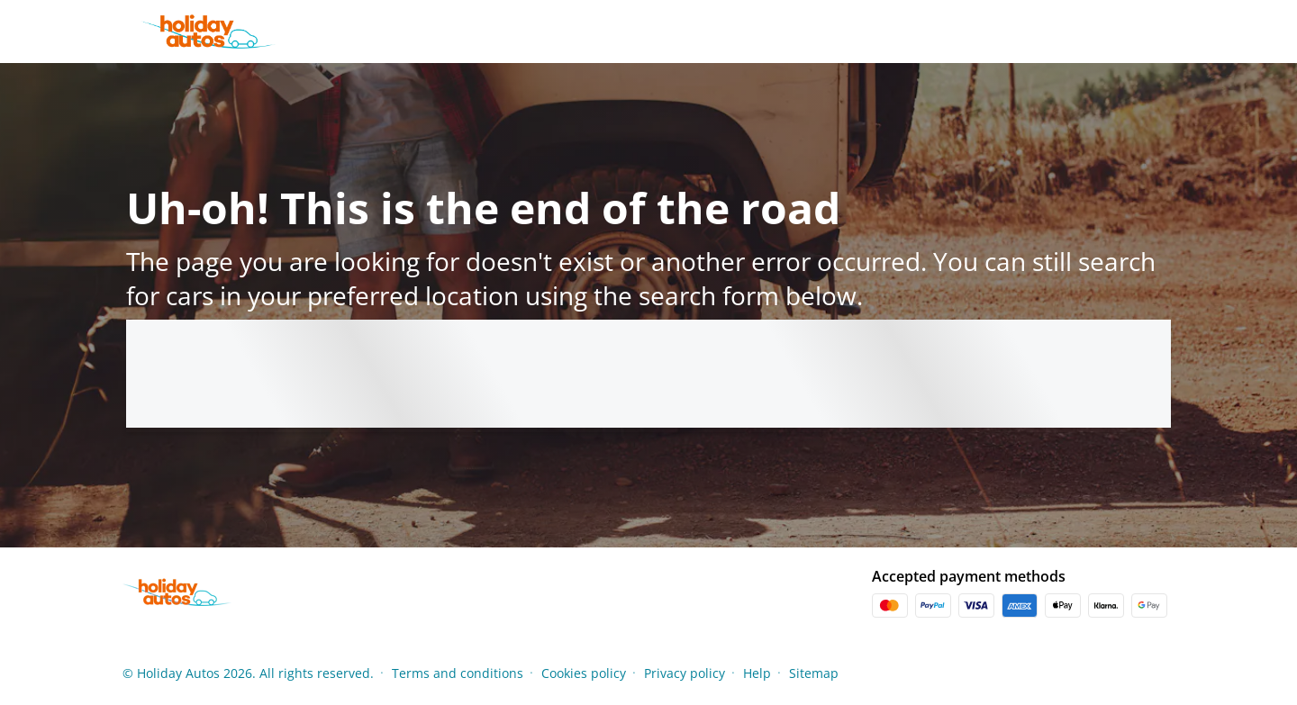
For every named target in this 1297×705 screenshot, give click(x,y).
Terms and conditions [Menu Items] (457, 673)
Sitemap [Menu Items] (814, 673)
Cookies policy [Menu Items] (583, 673)
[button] (1169, 672)
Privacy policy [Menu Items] (684, 673)
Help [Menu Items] (757, 673)
